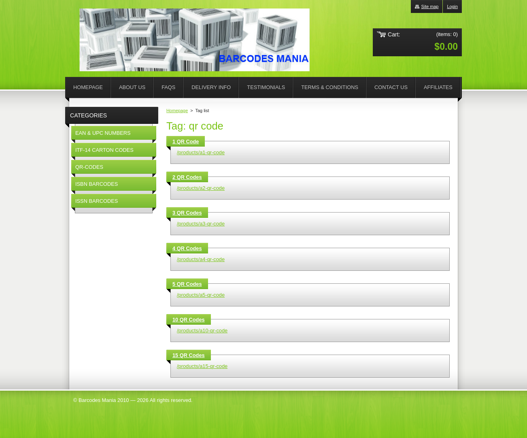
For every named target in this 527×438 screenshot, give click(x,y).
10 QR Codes (188, 320)
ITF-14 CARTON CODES (104, 150)
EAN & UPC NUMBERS (103, 133)
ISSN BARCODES (96, 201)
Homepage (177, 110)
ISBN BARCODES (96, 184)
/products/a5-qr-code (201, 295)
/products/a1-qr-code (201, 152)
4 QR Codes (187, 248)
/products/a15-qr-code (202, 366)
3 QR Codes (187, 213)
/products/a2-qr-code (201, 188)
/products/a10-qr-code (202, 330)
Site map (429, 6)
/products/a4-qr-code (201, 259)
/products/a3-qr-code (201, 224)
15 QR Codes (188, 355)
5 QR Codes (187, 284)
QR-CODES (89, 167)
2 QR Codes (187, 177)
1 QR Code (185, 141)
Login (452, 6)
